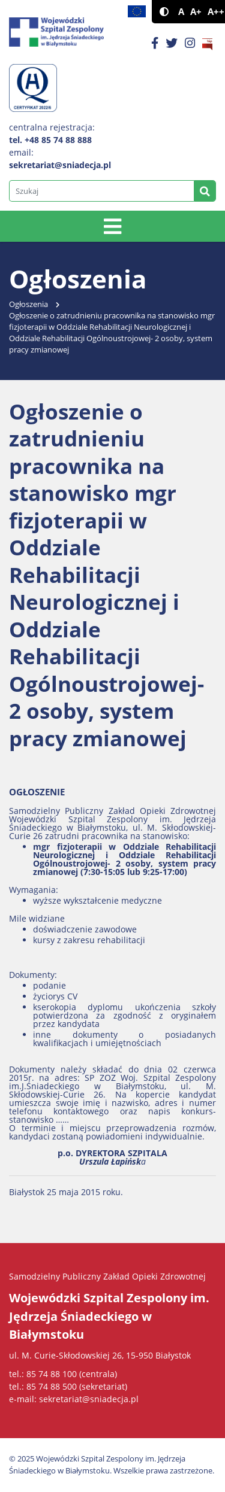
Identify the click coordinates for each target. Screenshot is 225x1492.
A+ (196, 11)
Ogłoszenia (28, 304)
